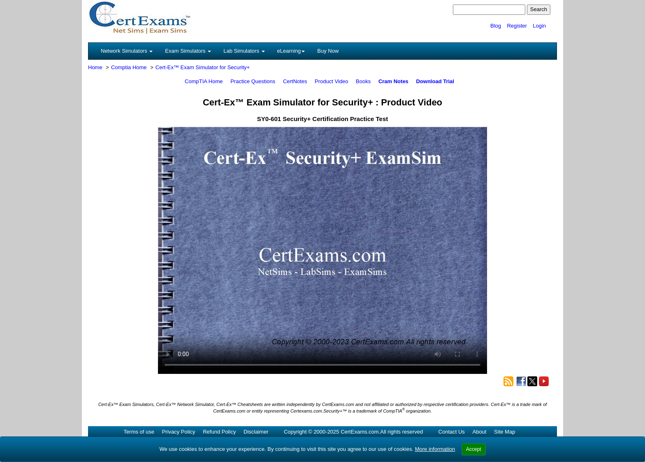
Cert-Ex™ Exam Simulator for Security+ (202, 67)
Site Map (504, 432)
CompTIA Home (204, 81)
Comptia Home (129, 67)
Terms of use (139, 432)
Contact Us (452, 432)
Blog (495, 26)
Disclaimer (256, 432)
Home (95, 67)
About (479, 432)
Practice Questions (252, 81)
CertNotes (295, 81)
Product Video (331, 81)
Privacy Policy (178, 432)
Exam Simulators (188, 51)
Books (363, 81)
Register (517, 26)
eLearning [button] (291, 51)
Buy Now (328, 51)
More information (435, 449)
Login (539, 26)
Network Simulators (127, 51)
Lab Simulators (243, 51)
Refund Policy (219, 432)
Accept (473, 449)
